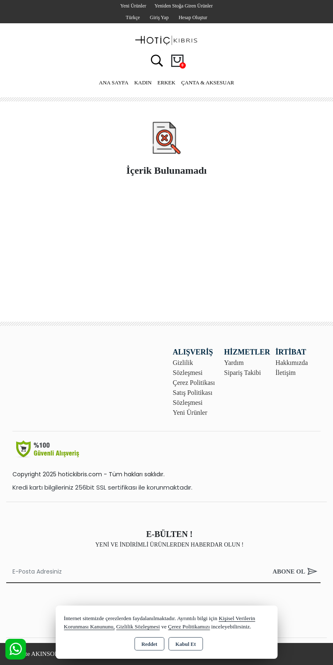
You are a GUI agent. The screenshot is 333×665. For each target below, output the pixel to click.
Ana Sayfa (114, 82)
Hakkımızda (291, 362)
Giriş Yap (159, 17)
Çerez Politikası (194, 382)
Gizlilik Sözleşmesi (138, 626)
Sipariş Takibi (242, 372)
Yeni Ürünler (190, 412)
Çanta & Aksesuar (207, 82)
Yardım (233, 362)
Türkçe (133, 17)
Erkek (166, 82)
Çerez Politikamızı (189, 626)
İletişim (285, 372)
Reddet (149, 644)
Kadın (143, 82)
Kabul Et (185, 644)
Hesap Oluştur (193, 17)
